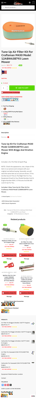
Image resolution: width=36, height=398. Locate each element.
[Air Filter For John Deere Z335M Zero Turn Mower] (26, 230)
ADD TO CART (23, 88)
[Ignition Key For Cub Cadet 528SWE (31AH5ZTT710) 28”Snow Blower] (9, 265)
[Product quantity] (3, 88)
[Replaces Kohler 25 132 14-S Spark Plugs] (9, 230)
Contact (3, 378)
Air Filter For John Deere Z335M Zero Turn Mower (26, 243)
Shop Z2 (26, 214)
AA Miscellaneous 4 (19, 214)
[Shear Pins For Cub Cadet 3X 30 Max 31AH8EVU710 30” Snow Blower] (26, 267)
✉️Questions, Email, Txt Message (10, 92)
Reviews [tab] (5, 137)
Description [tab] (5, 132)
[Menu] (4, 2)
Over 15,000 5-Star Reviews (11, 123)
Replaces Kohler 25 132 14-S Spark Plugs (9, 241)
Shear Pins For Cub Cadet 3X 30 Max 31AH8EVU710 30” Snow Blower (26, 280)
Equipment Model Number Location (12, 374)
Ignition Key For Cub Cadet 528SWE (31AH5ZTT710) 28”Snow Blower (9, 278)
